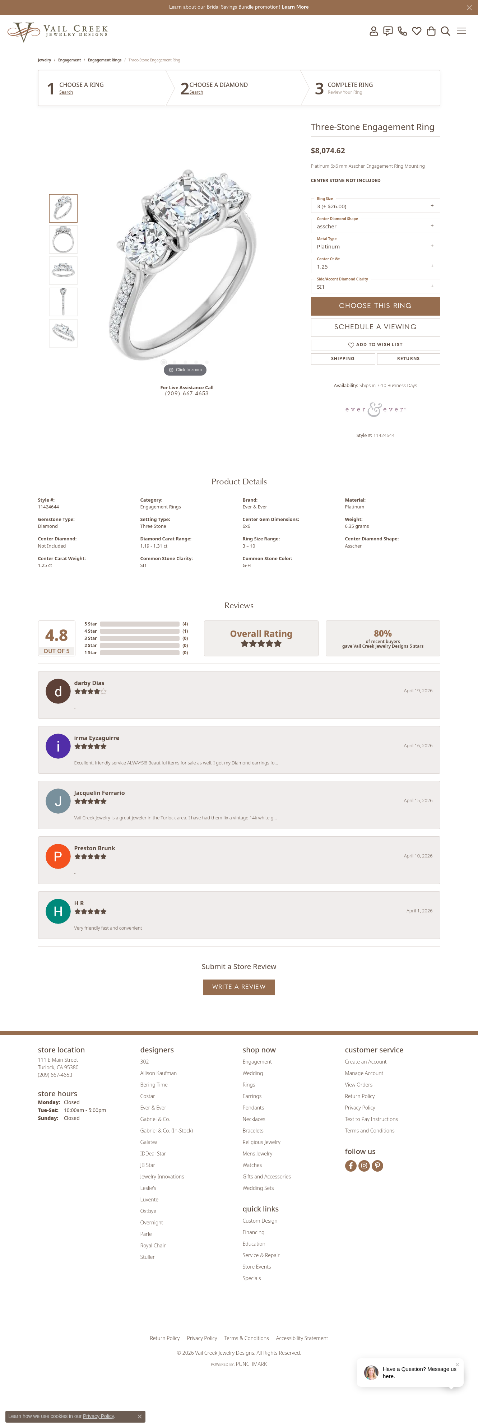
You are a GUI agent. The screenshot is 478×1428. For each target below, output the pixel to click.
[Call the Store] (55, 1074)
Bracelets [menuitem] (253, 1130)
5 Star (90, 624)
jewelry (44, 59)
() (185, 624)
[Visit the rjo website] (241, 1313)
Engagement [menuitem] (257, 1061)
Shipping (343, 359)
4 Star (90, 631)
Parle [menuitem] (146, 1234)
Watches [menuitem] (252, 1165)
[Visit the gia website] (182, 1313)
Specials (252, 1278)
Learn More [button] (295, 7)
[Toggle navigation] (463, 30)
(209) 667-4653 (187, 394)
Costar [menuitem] (147, 1096)
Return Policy (360, 1096)
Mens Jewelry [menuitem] (258, 1153)
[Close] (469, 7)
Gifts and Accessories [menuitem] (267, 1176)
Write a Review (239, 987)
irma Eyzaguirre (97, 738)
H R (79, 903)
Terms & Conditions (246, 1338)
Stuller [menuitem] (147, 1256)
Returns (408, 359)
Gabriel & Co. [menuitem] (155, 1119)
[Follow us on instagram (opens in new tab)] (364, 1166)
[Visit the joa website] (214, 1313)
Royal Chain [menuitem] (153, 1245)
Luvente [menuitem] (149, 1199)
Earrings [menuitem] (252, 1096)
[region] (185, 270)
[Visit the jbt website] (298, 1313)
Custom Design (260, 1220)
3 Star (90, 638)
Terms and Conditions (370, 1130)
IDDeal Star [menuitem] (153, 1153)
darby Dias (89, 683)
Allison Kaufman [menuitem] (158, 1073)
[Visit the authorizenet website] (268, 1313)
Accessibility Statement (302, 1338)
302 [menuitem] (144, 1061)
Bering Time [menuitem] (154, 1084)
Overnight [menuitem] (151, 1222)
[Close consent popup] (140, 1416)
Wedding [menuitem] (253, 1073)
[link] (387, 31)
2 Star (90, 645)
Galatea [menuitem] (149, 1142)
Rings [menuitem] (249, 1084)
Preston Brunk (94, 848)
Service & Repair (261, 1255)
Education (254, 1243)
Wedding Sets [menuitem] (258, 1188)
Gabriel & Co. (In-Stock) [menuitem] (166, 1130)
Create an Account (366, 1061)
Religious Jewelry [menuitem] (261, 1142)
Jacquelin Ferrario (99, 793)
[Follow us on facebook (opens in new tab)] (351, 1166)
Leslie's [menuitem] (148, 1188)
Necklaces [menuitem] (254, 1119)
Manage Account (364, 1073)
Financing (254, 1232)
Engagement (69, 59)
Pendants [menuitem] (253, 1107)
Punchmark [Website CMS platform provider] (251, 1363)
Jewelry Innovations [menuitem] (162, 1176)
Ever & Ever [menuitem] (153, 1107)
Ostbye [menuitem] (148, 1211)
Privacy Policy (360, 1107)
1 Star (90, 653)
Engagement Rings (104, 59)
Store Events (257, 1266)
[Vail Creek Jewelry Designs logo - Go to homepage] (57, 30)
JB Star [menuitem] (147, 1165)
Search (66, 92)
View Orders (359, 1084)
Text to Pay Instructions (371, 1119)
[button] (373, 31)
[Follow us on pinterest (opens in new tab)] (377, 1166)
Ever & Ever (255, 506)
